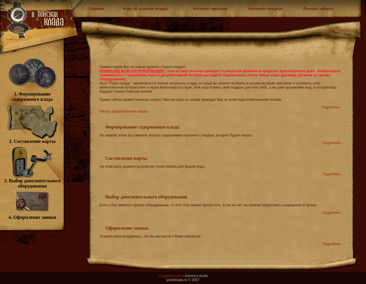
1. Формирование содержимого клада (32, 94)
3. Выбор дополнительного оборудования (32, 181)
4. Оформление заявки (32, 215)
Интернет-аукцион (265, 8)
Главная (96, 8)
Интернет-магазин (210, 8)
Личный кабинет (318, 8)
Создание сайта (171, 276)
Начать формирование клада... (124, 111)
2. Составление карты (32, 139)
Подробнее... (331, 107)
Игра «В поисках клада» (145, 8)
